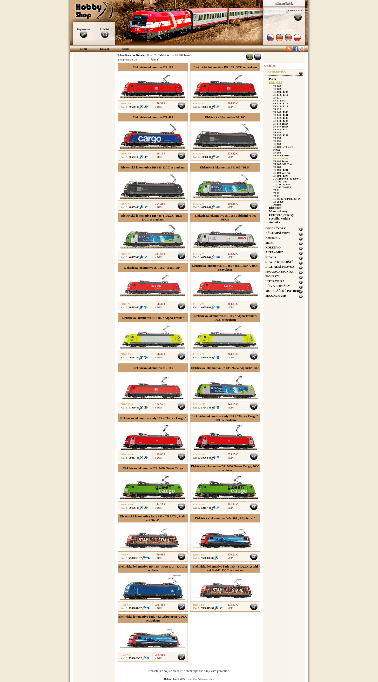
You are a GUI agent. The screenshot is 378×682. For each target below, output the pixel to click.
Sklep (125, 48)
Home (83, 48)
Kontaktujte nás (193, 671)
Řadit (154, 59)
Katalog (104, 48)
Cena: (291, 10)
